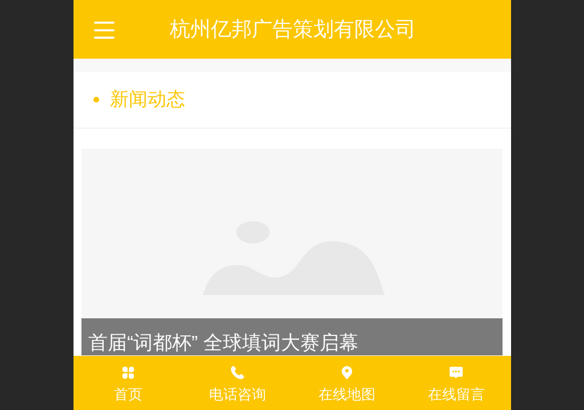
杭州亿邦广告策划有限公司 (293, 28)
